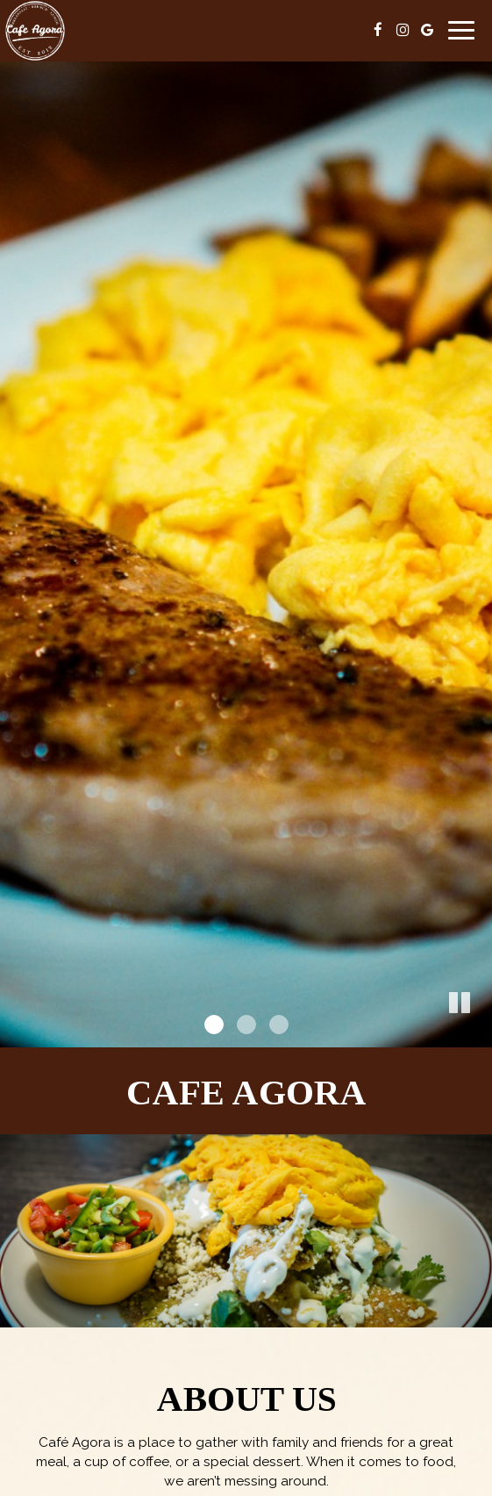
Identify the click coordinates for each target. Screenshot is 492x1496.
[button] (479, 1034)
